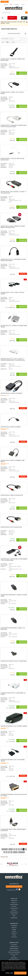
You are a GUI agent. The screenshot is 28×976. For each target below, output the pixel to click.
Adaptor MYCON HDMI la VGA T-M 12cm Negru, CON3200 (13, 760)
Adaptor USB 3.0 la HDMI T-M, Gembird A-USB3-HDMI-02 (13, 461)
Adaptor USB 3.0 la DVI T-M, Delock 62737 (11, 527)
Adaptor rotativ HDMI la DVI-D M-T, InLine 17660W (14, 661)
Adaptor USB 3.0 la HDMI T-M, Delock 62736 (12, 495)
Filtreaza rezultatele (14, 33)
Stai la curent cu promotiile (14, 886)
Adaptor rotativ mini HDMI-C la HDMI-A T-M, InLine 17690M (14, 595)
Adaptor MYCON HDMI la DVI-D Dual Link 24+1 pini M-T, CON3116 (14, 795)
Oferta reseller (14, 958)
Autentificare (14, 900)
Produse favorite (14, 908)
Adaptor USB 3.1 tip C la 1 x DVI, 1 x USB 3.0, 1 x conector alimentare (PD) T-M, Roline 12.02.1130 (13, 359)
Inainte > (15, 852)
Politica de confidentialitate (14, 952)
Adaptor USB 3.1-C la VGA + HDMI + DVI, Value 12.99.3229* (12, 293)
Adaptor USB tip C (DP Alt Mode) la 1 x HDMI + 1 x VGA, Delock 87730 (13, 192)
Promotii (12, 18)
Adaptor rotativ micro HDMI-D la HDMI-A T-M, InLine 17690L (13, 628)
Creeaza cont (14, 902)
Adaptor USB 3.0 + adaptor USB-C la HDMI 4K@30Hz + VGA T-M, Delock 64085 (14, 559)
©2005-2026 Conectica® (14, 960)
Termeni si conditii (14, 954)
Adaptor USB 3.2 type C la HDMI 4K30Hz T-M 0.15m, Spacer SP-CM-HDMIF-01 (13, 260)
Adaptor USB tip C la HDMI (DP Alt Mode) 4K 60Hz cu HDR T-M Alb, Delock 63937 (13, 126)
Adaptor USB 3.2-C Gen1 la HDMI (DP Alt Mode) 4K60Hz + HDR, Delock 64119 (13, 226)
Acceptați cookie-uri (20, 973)
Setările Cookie (14, 918)
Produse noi (14, 933)
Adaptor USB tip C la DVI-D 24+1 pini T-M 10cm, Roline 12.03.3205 (12, 159)
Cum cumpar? (14, 944)
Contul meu (14, 906)
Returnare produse (14, 950)
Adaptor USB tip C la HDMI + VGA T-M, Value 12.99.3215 (12, 92)
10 (11, 852)
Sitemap (14, 929)
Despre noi (14, 927)
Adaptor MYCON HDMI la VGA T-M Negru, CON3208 (14, 726)
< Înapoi (10, 849)
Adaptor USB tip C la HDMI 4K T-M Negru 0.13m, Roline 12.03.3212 (13, 59)
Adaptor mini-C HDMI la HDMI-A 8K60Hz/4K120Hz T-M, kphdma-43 (14, 830)
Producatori (14, 937)
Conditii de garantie (14, 948)
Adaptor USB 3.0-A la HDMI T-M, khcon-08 (11, 393)
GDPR (14, 916)
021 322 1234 (4, 1)
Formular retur (14, 914)
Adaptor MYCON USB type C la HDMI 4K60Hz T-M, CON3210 (13, 693)
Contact (14, 935)
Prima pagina (4, 849)
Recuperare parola (14, 904)
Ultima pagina (21, 852)
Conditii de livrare (14, 946)
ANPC (14, 956)
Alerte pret (14, 910)
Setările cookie (9, 973)
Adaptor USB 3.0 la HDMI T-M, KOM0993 (10, 427)
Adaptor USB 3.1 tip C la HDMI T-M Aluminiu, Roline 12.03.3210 (14, 326)
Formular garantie (14, 912)
